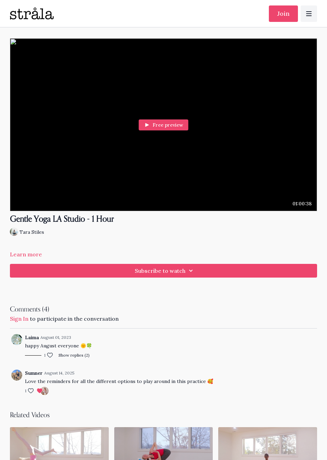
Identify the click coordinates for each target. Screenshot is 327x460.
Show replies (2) (74, 355)
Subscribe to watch (165, 271)
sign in (19, 318)
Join (283, 13)
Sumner (34, 373)
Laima (32, 337)
